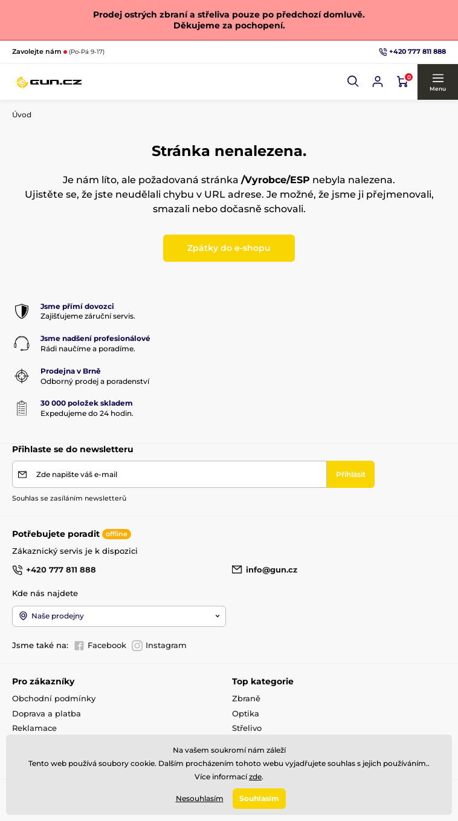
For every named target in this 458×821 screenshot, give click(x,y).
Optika (245, 713)
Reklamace (34, 728)
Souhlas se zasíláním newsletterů (69, 498)
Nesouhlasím (200, 798)
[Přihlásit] (351, 474)
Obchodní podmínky (53, 698)
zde (255, 775)
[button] (353, 81)
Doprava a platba (46, 713)
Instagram (159, 646)
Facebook (100, 646)
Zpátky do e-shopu (229, 247)
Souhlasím (259, 798)
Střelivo (247, 728)
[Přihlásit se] (378, 81)
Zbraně (246, 698)
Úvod (21, 114)
